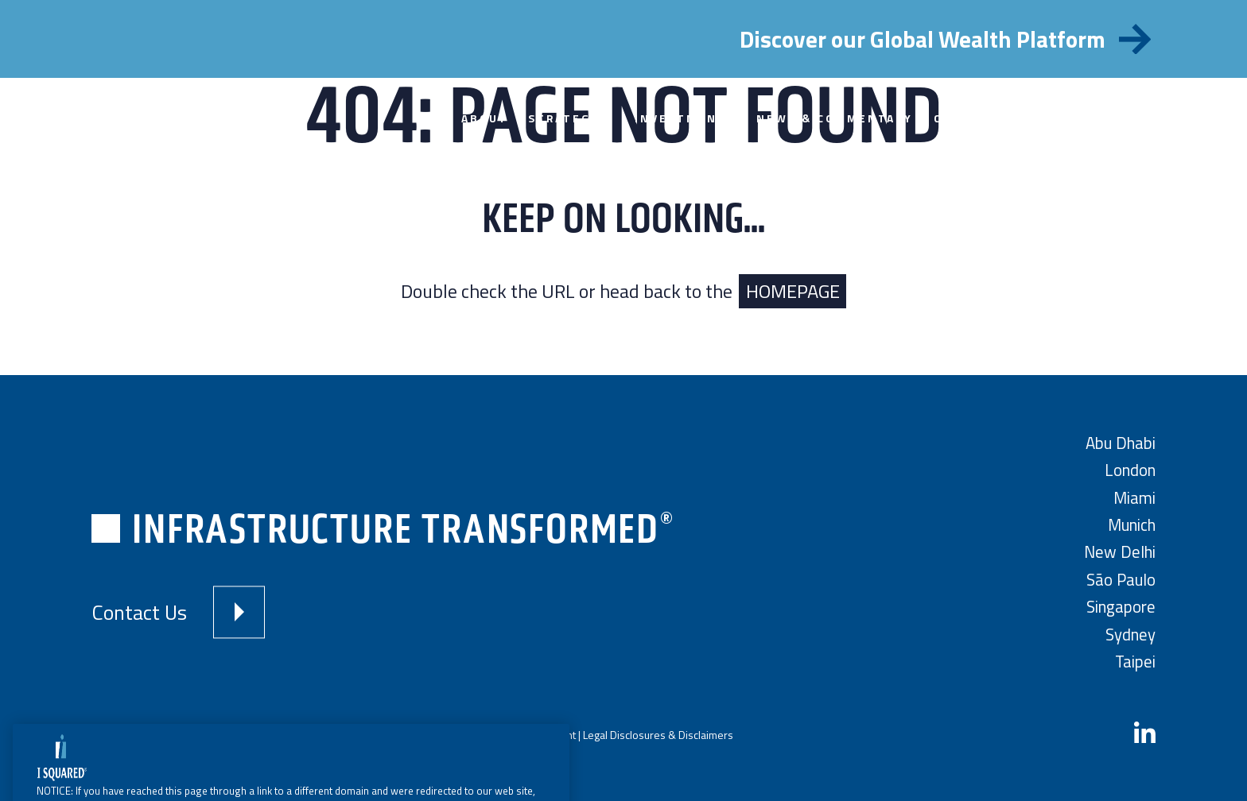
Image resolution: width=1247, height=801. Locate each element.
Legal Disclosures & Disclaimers (658, 734)
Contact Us (139, 612)
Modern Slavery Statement (512, 734)
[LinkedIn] (1145, 734)
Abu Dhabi (1121, 443)
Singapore (1121, 606)
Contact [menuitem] (966, 118)
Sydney (1130, 634)
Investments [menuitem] (685, 118)
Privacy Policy (408, 734)
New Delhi (1120, 552)
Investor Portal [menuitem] (1081, 118)
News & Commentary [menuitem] (834, 118)
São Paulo (1121, 579)
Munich (1132, 525)
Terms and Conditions (317, 734)
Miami (1134, 498)
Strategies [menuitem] (571, 118)
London (1130, 470)
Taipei (1135, 661)
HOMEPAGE (793, 291)
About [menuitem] (484, 118)
